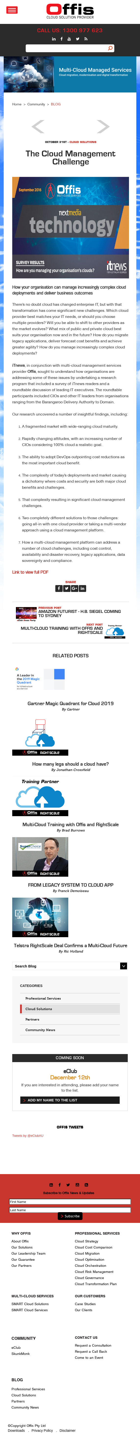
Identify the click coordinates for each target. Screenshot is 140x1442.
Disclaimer (67, 1430)
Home (17, 104)
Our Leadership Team (29, 1253)
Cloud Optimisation (89, 1259)
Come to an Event (89, 1358)
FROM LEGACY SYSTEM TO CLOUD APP (70, 885)
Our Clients (83, 1310)
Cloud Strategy (86, 1241)
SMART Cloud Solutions (30, 1304)
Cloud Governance (89, 1278)
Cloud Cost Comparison (93, 1247)
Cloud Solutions (83, 142)
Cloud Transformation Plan (96, 1284)
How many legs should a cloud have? (70, 764)
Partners (32, 1019)
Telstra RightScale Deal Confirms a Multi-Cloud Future (70, 945)
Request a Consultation (93, 1345)
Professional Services (43, 998)
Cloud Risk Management (94, 1272)
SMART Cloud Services (30, 1310)
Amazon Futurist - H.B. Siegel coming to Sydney (79, 613)
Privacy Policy (42, 1430)
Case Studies (85, 1304)
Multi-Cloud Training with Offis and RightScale (62, 630)
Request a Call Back (91, 1351)
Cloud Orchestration (90, 1266)
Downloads (16, 1430)
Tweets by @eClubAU (27, 1135)
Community (36, 104)
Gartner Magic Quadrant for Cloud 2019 (71, 703)
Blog (17, 1380)
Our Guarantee (23, 1259)
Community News (40, 1030)
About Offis (20, 1241)
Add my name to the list (52, 1100)
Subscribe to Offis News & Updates (68, 1193)
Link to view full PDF (30, 572)
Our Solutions (22, 1247)
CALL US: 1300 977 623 (70, 31)
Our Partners (22, 1266)
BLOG (56, 104)
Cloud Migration (87, 1253)
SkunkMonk (21, 1354)
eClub (16, 1348)
